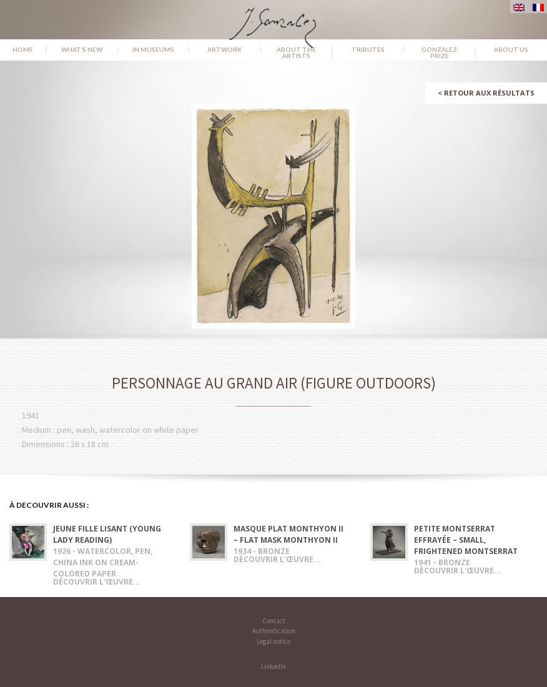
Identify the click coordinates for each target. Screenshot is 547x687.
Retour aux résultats (486, 92)
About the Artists (296, 52)
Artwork (224, 49)
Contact (273, 620)
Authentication (273, 630)
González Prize (439, 52)
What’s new (81, 49)
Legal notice (273, 641)
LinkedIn (273, 666)
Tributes (368, 49)
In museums (153, 49)
